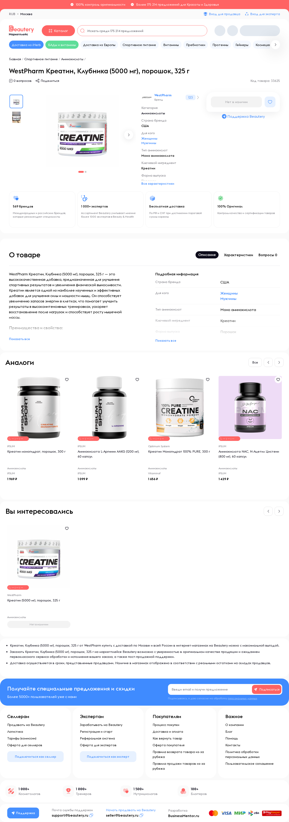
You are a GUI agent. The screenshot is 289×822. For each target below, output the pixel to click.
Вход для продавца (224, 14)
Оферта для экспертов (98, 745)
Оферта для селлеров (24, 745)
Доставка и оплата (168, 732)
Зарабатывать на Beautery (101, 725)
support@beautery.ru (70, 815)
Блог (228, 732)
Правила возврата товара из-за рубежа (178, 754)
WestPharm (163, 95)
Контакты (232, 745)
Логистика (15, 732)
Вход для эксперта (265, 14)
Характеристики (238, 255)
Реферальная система (97, 738)
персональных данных (242, 698)
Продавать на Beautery (26, 725)
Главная (15, 59)
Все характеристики (157, 184)
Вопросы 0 (268, 255)
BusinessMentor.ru (183, 815)
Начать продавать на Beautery (131, 810)
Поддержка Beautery (243, 116)
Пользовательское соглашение (249, 764)
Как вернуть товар (167, 738)
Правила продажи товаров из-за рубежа (179, 766)
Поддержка (23, 813)
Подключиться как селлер (35, 757)
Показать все (19, 339)
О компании (234, 725)
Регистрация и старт (96, 732)
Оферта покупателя (168, 745)
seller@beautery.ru (122, 815)
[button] (128, 134)
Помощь (231, 738)
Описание (207, 254)
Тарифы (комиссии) (21, 738)
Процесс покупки (166, 725)
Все (255, 362)
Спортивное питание (41, 59)
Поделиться (50, 81)
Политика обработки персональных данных (242, 754)
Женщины (149, 138)
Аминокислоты (72, 59)
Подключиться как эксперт (108, 757)
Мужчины (148, 143)
